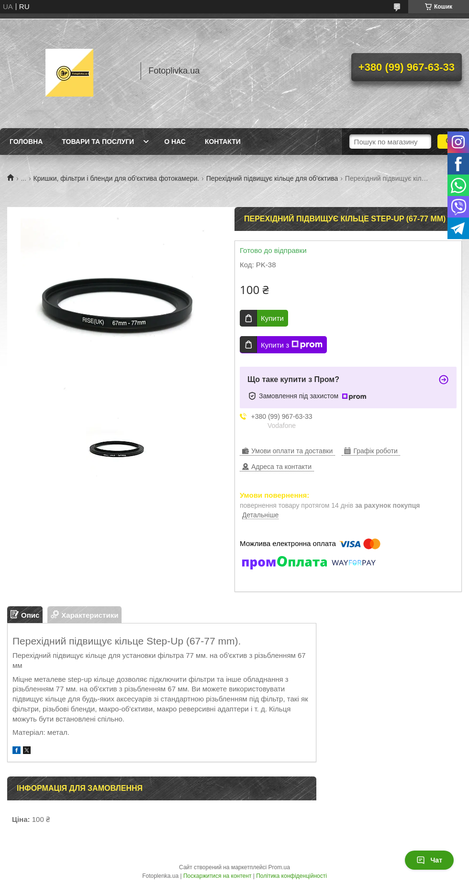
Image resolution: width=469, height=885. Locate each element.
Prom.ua (279, 867)
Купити (272, 318)
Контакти (223, 141)
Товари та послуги (98, 141)
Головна (26, 141)
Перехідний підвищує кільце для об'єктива (272, 178)
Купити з (292, 344)
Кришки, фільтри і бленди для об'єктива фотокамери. (117, 178)
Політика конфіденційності (291, 876)
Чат (429, 860)
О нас (175, 141)
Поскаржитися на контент (217, 876)
